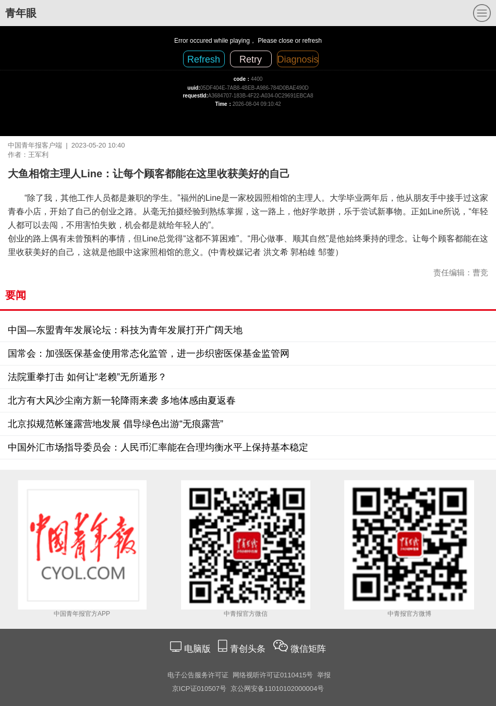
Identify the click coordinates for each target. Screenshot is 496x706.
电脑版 (197, 649)
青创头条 (249, 649)
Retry (250, 59)
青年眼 (21, 13)
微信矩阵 (308, 649)
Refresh (203, 59)
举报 (324, 675)
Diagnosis (298, 59)
